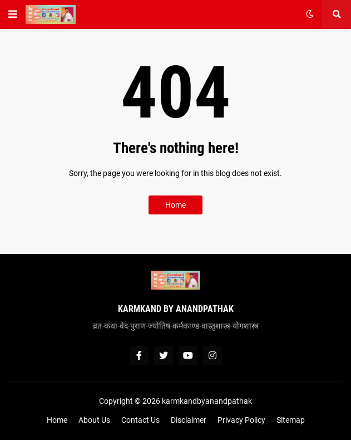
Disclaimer (188, 419)
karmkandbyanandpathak (207, 401)
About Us (94, 419)
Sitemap (290, 419)
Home (175, 205)
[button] (13, 14)
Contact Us (140, 419)
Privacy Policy (241, 419)
